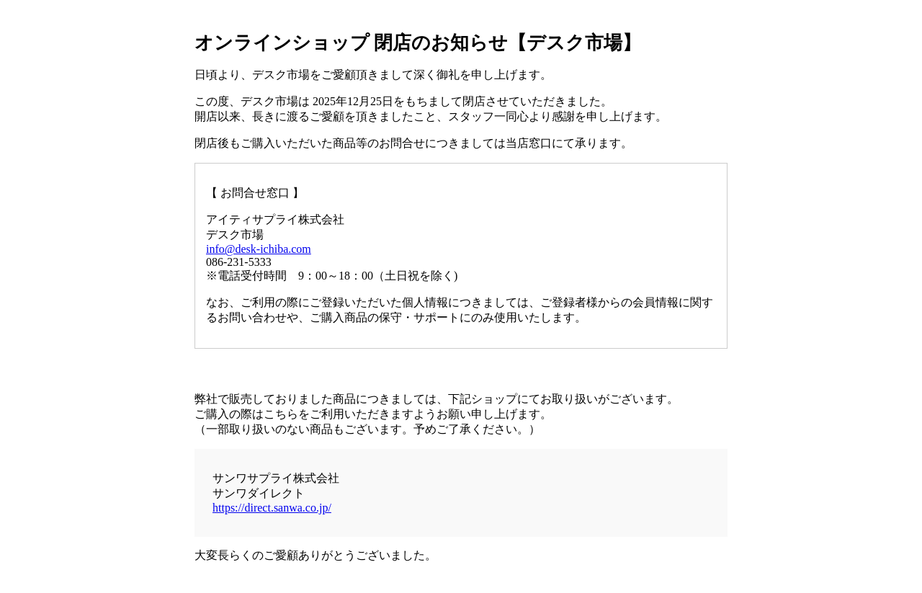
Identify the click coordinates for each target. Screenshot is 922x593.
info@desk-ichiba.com (258, 249)
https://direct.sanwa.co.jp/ (271, 507)
